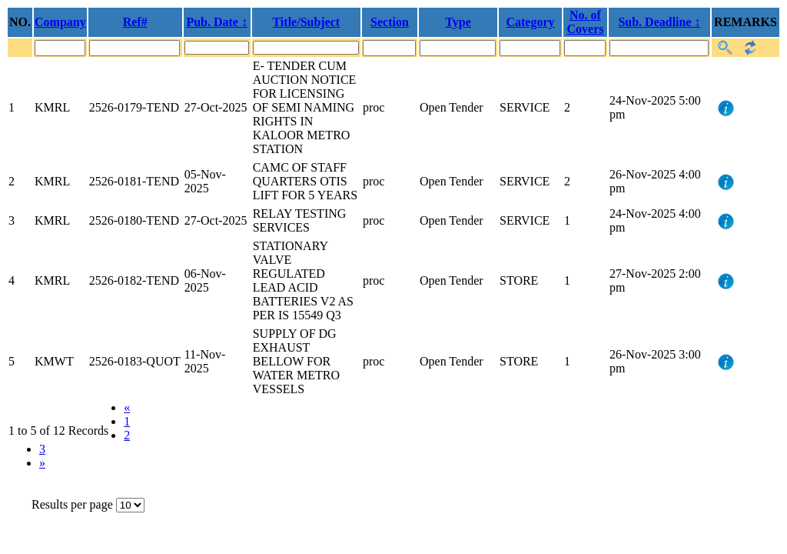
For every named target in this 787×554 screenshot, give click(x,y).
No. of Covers (585, 21)
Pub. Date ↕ (216, 21)
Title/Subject (306, 21)
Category (530, 21)
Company (60, 21)
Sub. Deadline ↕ (659, 21)
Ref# (135, 21)
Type (457, 21)
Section (389, 21)
